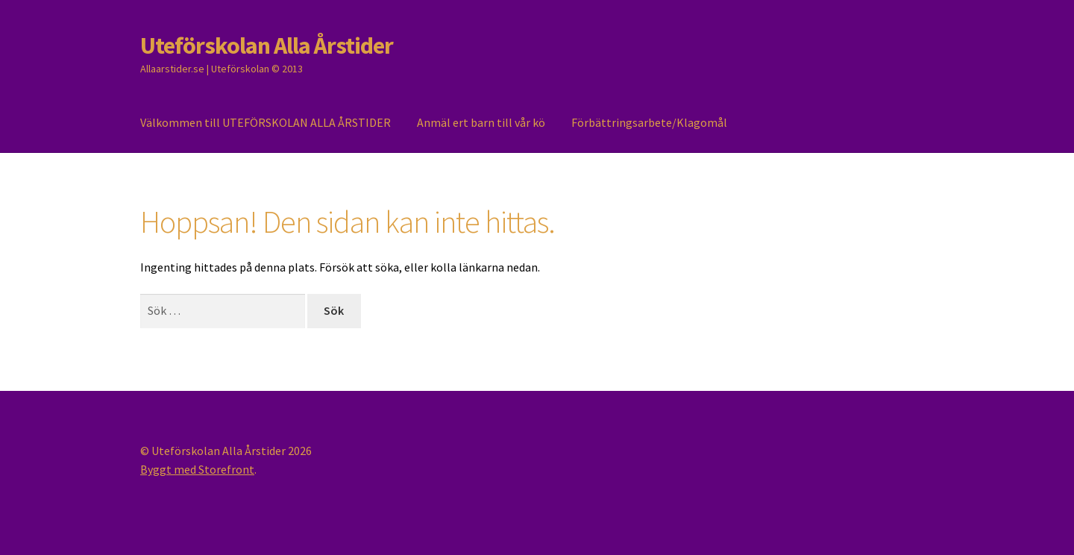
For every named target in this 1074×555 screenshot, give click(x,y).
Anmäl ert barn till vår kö (481, 122)
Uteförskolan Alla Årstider (266, 45)
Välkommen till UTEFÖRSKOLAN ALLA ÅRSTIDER (265, 122)
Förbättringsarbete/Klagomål (649, 122)
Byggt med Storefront (197, 469)
